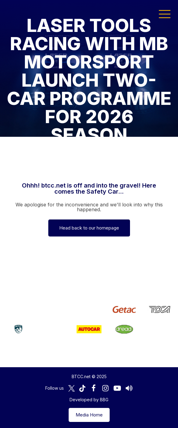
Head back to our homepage (89, 228)
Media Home (89, 415)
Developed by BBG (89, 399)
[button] (164, 13)
